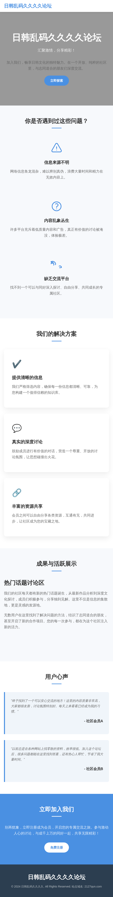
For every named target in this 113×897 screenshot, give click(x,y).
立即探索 (56, 80)
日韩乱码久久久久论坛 (28, 6)
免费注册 (56, 847)
